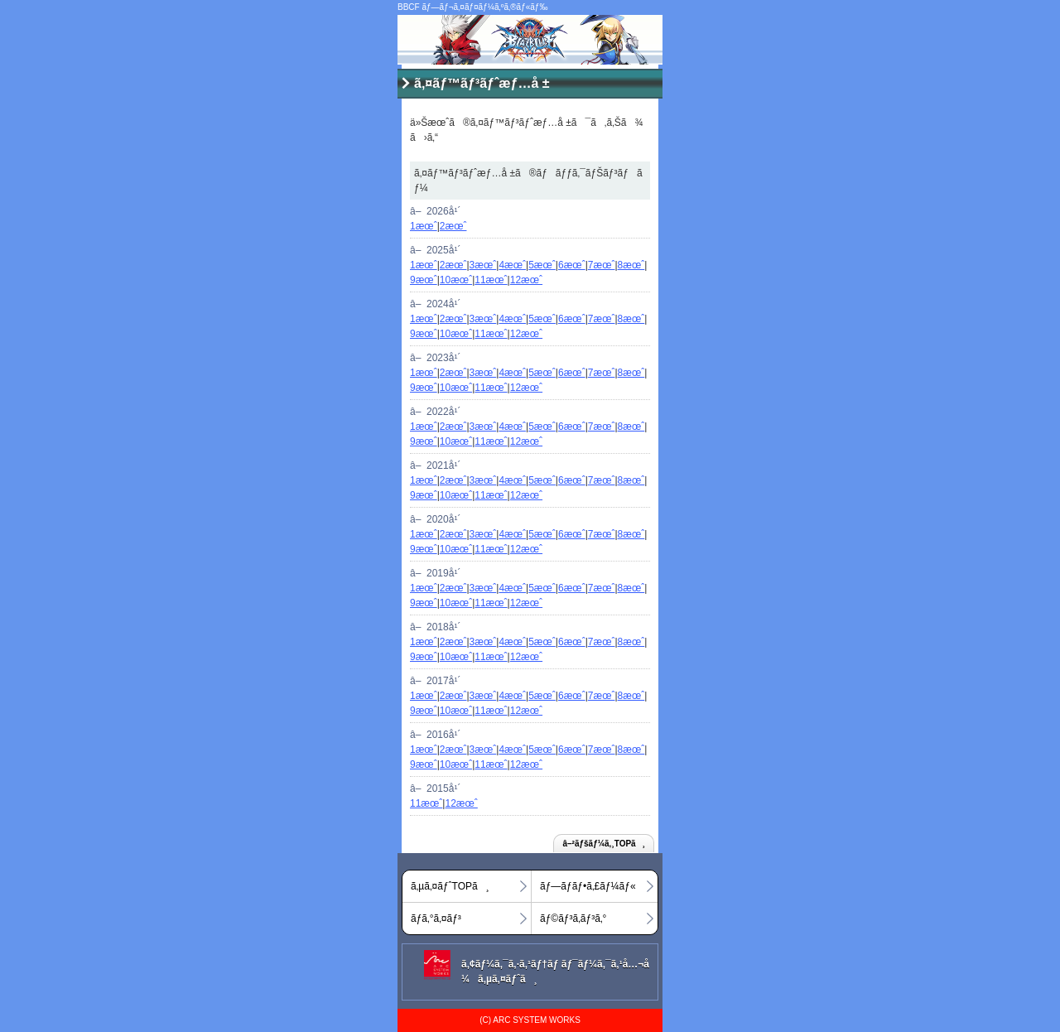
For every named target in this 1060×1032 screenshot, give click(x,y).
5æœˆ (542, 265)
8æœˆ (631, 265)
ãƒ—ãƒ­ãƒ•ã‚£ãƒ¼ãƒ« (588, 886)
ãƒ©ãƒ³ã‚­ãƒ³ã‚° (573, 918)
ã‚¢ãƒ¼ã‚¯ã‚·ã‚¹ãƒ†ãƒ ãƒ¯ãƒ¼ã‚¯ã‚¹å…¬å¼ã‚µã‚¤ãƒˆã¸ (555, 971)
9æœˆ (423, 280)
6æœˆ (571, 265)
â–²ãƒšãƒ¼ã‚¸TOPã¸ (603, 843)
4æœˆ (512, 265)
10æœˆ (456, 280)
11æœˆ (491, 280)
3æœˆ (483, 265)
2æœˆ (453, 226)
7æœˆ (601, 265)
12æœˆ (526, 280)
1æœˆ (423, 226)
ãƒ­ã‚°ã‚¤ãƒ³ (436, 918)
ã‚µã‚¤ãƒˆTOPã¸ (450, 886)
